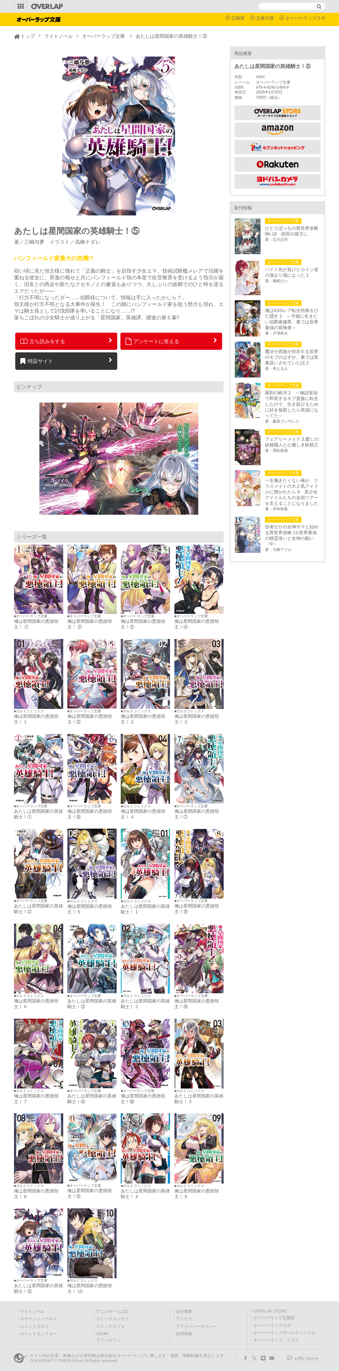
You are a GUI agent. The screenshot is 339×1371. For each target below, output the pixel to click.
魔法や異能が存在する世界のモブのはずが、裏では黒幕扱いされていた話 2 (291, 357)
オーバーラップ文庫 (103, 36)
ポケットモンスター (38, 1334)
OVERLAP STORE (270, 1311)
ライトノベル (58, 36)
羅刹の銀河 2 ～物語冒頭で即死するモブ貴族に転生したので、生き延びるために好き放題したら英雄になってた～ (291, 404)
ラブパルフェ (108, 1340)
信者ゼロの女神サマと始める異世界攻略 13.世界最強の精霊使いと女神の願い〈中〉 (291, 535)
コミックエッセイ (112, 1319)
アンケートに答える (152, 341)
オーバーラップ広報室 (274, 1318)
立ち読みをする (42, 341)
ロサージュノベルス (38, 1319)
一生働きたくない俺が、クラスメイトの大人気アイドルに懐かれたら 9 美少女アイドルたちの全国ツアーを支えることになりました (291, 492)
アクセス (184, 1319)
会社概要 (184, 1311)
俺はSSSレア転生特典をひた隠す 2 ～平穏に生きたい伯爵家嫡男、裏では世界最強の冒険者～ (291, 319)
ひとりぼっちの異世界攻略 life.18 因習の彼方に (292, 231)
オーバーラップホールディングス (284, 1333)
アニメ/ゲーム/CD (112, 1311)
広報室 (238, 18)
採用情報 (184, 1334)
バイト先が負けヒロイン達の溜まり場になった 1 (291, 272)
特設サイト (36, 360)
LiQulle (102, 1333)
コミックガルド (34, 1326)
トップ (28, 36)
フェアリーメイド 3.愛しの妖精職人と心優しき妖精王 (292, 442)
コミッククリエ (110, 1326)
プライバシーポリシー (196, 1326)
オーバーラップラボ (305, 18)
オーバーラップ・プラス (276, 1340)
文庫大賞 (265, 18)
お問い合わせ (306, 1358)
